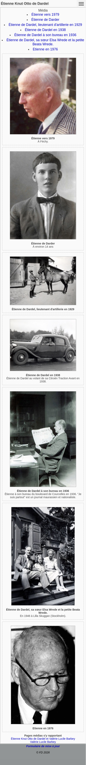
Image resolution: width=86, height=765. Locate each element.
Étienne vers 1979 (45, 14)
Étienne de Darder (45, 20)
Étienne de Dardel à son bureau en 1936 (45, 35)
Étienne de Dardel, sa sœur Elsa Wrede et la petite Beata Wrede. (45, 42)
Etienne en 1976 (45, 49)
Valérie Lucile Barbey (43, 741)
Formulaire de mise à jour (43, 746)
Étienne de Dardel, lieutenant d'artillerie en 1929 (45, 25)
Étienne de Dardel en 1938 (45, 30)
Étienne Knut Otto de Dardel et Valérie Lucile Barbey (43, 738)
